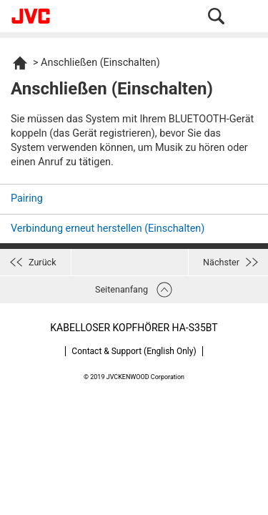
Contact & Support (133, 351)
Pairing (27, 198)
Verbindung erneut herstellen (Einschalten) (107, 228)
